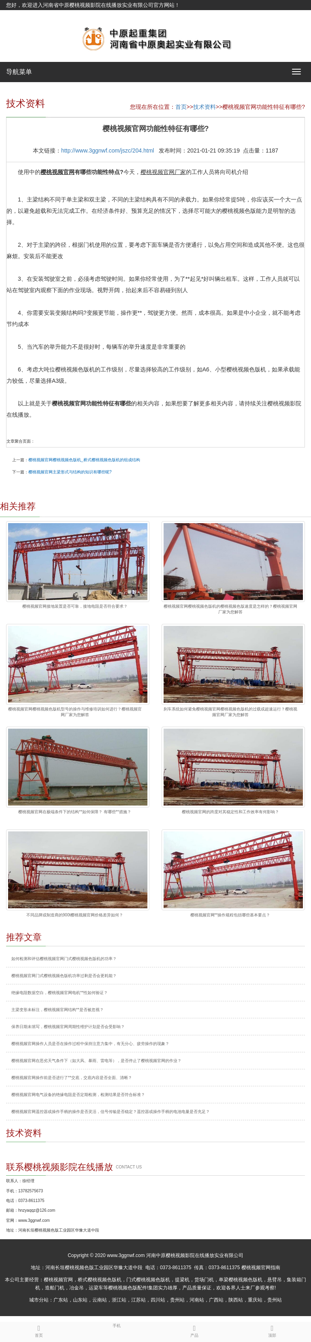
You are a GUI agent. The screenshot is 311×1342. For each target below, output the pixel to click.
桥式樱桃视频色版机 (99, 1280)
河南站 (197, 1300)
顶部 (272, 1330)
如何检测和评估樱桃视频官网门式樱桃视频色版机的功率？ (64, 958)
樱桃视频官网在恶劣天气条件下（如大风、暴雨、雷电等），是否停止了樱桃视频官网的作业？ (96, 1060)
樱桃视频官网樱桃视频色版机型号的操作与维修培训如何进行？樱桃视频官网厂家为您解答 (75, 712)
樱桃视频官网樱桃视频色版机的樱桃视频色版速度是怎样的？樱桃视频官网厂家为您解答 (230, 609)
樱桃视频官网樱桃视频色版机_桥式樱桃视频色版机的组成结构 (84, 460)
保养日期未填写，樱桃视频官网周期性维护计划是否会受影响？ (68, 1026)
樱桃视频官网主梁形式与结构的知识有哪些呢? (70, 472)
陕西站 (235, 1300)
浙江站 (119, 1300)
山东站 (80, 1300)
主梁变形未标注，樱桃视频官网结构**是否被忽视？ (57, 1009)
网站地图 (16, 15)
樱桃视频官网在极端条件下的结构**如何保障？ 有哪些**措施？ (74, 812)
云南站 (99, 1300)
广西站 (216, 1300)
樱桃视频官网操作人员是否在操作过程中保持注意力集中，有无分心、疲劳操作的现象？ (90, 1043)
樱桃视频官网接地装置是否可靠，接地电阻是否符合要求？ (75, 606)
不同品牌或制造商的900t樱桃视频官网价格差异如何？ (74, 915)
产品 (194, 1330)
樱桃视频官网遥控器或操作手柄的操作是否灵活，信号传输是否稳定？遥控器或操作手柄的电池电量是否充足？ (110, 1111)
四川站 (158, 1300)
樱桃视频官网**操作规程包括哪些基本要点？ (230, 915)
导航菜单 (19, 71)
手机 (117, 1325)
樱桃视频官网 (58, 1280)
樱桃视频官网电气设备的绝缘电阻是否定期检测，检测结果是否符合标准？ (78, 1094)
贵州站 (177, 1300)
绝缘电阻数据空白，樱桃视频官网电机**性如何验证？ (59, 992)
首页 (181, 107)
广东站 (60, 1300)
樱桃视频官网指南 (260, 1267)
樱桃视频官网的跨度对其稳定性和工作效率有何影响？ (230, 812)
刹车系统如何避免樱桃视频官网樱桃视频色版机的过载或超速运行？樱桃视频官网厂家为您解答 (230, 712)
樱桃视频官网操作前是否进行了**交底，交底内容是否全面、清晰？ (71, 1077)
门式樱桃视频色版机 (148, 1280)
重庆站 (255, 1300)
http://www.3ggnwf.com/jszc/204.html (107, 150)
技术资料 (204, 107)
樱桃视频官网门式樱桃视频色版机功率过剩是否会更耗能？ (64, 975)
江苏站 (138, 1300)
